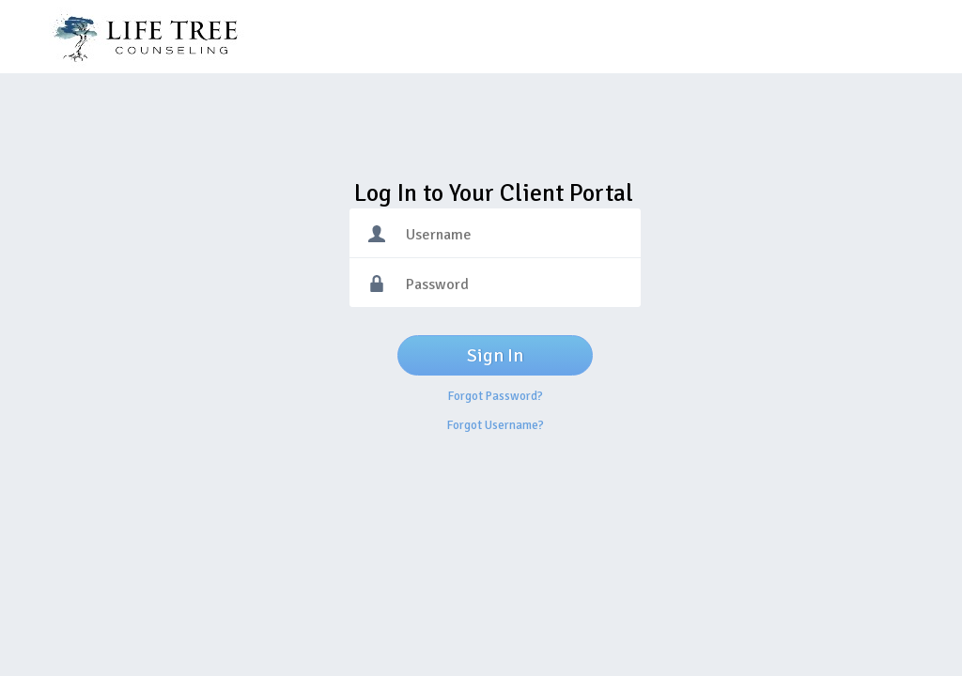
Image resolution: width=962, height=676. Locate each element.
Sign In (495, 355)
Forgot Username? (495, 425)
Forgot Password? (495, 396)
